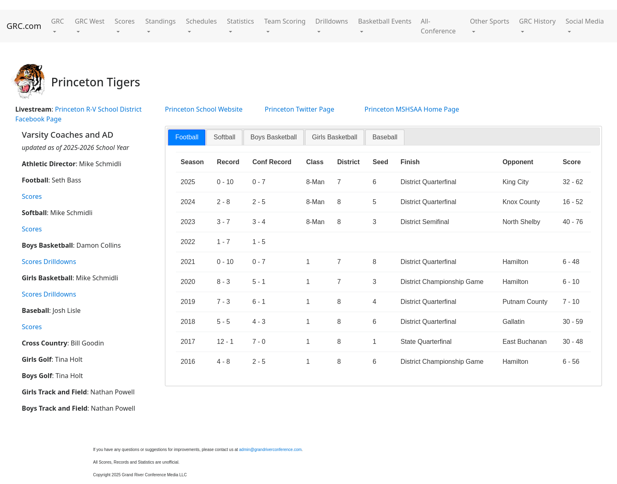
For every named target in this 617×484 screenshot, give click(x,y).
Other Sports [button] (489, 21)
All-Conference (438, 26)
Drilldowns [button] (331, 21)
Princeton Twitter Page (299, 109)
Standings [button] (160, 21)
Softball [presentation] (224, 137)
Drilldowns (60, 261)
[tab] (186, 137)
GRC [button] (57, 21)
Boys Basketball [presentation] (273, 137)
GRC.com (24, 25)
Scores (32, 196)
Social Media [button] (585, 21)
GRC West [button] (90, 21)
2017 (188, 341)
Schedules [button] (201, 21)
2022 (188, 241)
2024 (188, 201)
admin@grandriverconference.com (270, 449)
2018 (188, 321)
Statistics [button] (240, 21)
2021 (188, 261)
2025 (188, 181)
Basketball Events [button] (384, 21)
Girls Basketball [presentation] (334, 137)
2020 (188, 281)
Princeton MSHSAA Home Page (411, 109)
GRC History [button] (537, 21)
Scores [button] (125, 21)
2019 (188, 301)
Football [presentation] (186, 137)
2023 (188, 221)
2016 (188, 361)
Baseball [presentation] (384, 137)
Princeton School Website (204, 109)
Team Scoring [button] (285, 21)
